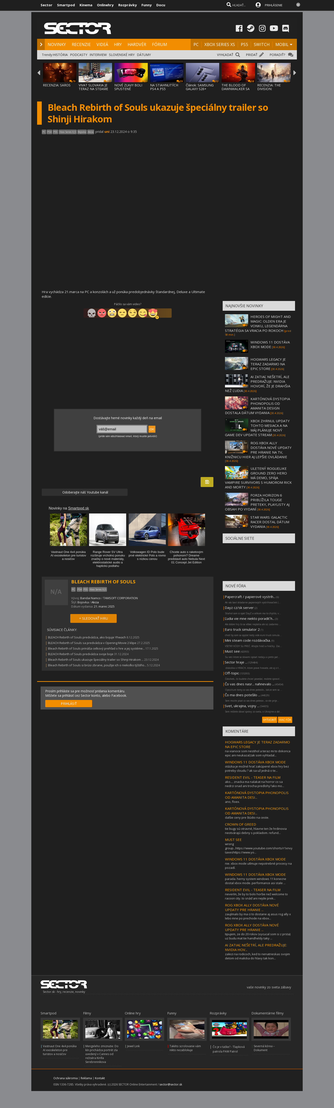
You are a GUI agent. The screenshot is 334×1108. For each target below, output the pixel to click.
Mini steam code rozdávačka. (248, 640)
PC (196, 44)
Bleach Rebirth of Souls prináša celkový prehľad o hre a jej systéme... (96, 648)
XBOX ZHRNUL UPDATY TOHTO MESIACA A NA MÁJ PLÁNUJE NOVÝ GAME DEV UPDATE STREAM (257, 427)
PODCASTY (78, 54)
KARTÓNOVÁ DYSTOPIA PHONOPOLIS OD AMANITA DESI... (257, 795)
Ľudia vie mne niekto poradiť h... (249, 618)
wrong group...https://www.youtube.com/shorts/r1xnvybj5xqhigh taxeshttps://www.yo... (265, 848)
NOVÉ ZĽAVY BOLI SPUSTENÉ (128, 87)
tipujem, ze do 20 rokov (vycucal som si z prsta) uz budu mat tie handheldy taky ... (257, 936)
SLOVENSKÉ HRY (122, 54)
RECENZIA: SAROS (57, 85)
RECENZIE (81, 44)
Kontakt (100, 1078)
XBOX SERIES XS (219, 44)
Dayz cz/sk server (239, 607)
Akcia (95, 602)
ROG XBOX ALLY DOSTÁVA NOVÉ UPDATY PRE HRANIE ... (252, 907)
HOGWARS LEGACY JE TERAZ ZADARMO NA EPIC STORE (268, 364)
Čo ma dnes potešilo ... (242, 695)
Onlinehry (105, 5)
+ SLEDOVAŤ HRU (93, 618)
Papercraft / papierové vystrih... (250, 596)
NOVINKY (57, 44)
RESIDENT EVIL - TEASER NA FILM (252, 777)
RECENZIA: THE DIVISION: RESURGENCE (269, 89)
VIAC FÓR (285, 720)
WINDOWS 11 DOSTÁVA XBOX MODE (270, 344)
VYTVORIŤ (269, 720)
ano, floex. (232, 802)
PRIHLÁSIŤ (69, 703)
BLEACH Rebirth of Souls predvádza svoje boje (80, 654)
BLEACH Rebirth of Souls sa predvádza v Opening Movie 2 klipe (92, 643)
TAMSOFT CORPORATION (120, 598)
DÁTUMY (144, 54)
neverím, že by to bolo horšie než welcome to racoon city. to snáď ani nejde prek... (256, 896)
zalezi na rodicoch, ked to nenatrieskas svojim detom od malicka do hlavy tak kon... (257, 956)
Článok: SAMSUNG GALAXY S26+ (200, 87)
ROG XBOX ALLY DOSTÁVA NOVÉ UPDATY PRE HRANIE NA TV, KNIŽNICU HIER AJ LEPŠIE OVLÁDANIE (258, 450)
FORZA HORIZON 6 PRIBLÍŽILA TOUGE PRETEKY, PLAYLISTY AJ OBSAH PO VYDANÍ (257, 502)
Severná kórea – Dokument (264, 1048)
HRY (118, 44)
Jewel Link (133, 1046)
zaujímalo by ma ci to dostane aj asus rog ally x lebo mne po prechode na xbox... (258, 916)
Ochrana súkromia (65, 1078)
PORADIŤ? (277, 54)
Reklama (86, 1078)
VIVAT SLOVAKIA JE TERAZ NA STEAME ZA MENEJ (93, 89)
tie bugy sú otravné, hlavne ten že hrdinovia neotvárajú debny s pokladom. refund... (256, 831)
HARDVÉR (137, 44)
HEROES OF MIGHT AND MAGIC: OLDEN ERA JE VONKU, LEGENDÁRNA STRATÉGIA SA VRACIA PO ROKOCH (258, 323)
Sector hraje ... (236, 662)
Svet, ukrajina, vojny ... (242, 705)
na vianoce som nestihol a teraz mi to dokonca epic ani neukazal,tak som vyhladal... (257, 753)
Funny (146, 5)
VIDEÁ (102, 44)
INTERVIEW (98, 54)
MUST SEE (233, 839)
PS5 (244, 44)
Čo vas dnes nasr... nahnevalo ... (249, 684)
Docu (160, 5)
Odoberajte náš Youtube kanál (84, 492)
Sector (46, 5)
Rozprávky (127, 5)
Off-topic (232, 673)
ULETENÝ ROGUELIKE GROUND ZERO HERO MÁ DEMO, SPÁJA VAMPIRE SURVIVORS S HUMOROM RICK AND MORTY (258, 477)
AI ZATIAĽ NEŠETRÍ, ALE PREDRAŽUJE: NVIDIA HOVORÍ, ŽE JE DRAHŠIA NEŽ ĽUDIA (257, 383)
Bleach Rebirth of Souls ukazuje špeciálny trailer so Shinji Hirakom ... (96, 659)
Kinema (86, 5)
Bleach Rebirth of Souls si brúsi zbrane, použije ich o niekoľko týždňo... (97, 665)
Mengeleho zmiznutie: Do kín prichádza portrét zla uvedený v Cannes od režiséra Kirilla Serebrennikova (102, 1054)
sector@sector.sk (170, 1084)
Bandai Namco (90, 598)
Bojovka (83, 602)
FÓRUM (159, 44)
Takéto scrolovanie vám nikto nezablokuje (185, 1048)
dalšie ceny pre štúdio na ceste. (247, 817)
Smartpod (66, 5)
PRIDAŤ (251, 54)
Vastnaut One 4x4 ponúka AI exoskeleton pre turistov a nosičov (60, 1050)
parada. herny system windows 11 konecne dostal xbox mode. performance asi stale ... (255, 881)
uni (106, 131)
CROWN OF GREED (240, 824)
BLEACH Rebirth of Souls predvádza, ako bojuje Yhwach (87, 637)
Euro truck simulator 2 (242, 629)
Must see (232, 651)
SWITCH (262, 44)
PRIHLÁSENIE (274, 5)
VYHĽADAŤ (225, 54)
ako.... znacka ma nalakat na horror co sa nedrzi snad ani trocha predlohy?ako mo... (254, 784)
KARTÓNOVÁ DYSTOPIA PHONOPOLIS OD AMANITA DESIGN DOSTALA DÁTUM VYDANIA (257, 405)
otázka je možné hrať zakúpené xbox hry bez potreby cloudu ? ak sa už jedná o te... (257, 768)
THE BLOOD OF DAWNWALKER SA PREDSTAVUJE (236, 89)
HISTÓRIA (60, 54)
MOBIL (282, 44)
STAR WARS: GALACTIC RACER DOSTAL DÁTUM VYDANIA (269, 522)
